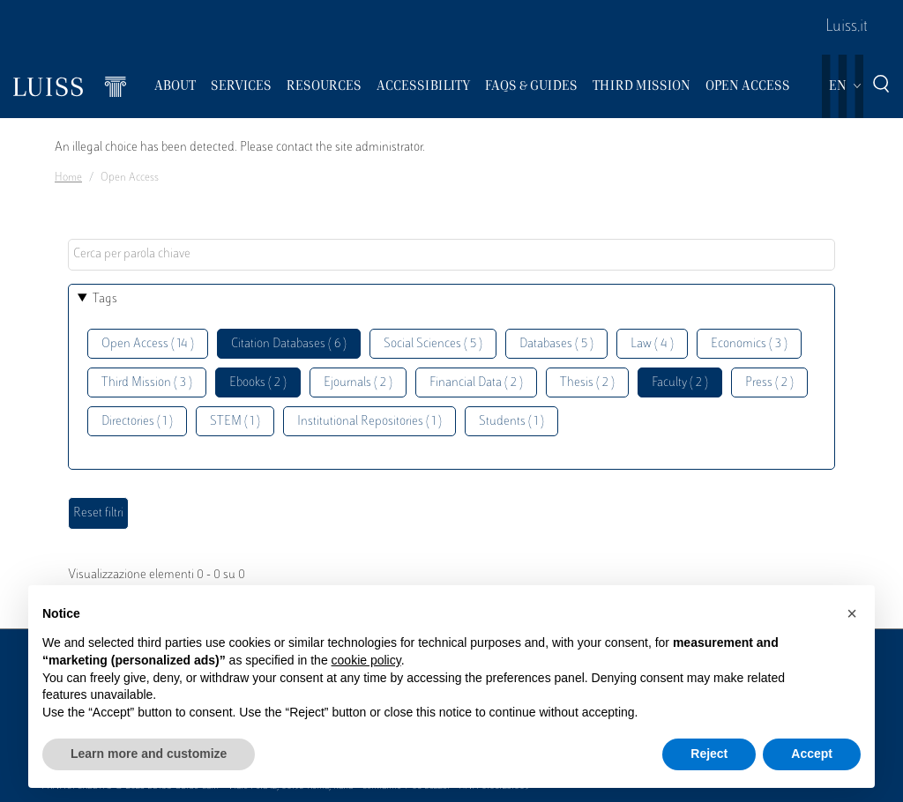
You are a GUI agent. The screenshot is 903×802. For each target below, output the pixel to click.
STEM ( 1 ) (235, 421)
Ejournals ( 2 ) (358, 383)
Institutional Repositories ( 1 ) (369, 421)
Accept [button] (811, 753)
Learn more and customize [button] (149, 753)
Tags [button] (105, 299)
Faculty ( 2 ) (680, 383)
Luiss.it (846, 27)
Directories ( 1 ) (137, 421)
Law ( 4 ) (652, 344)
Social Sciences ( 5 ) (433, 344)
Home (68, 178)
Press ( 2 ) (769, 383)
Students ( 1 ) (511, 421)
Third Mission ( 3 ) (146, 383)
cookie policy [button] (366, 660)
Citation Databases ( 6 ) (289, 344)
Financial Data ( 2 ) (476, 383)
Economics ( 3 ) (749, 344)
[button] (852, 613)
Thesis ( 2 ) (587, 383)
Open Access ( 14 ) (147, 344)
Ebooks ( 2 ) (258, 383)
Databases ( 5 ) (556, 344)
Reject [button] (709, 753)
